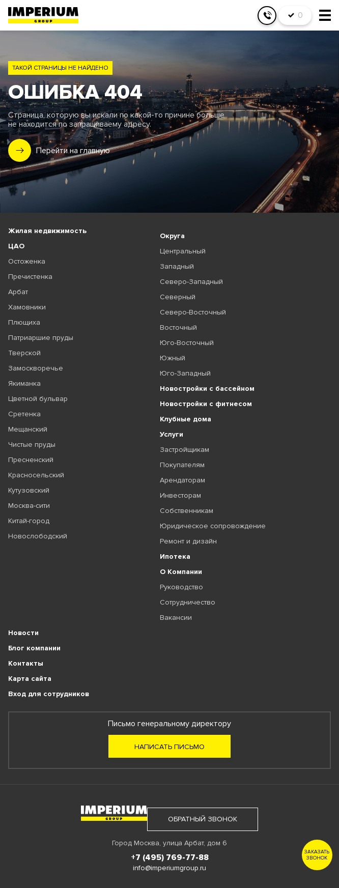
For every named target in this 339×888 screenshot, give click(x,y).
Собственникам (186, 510)
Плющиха (24, 322)
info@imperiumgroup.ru (169, 868)
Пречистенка (30, 276)
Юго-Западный (185, 373)
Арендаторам (182, 480)
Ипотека (175, 556)
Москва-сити (29, 505)
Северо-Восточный (193, 312)
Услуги (171, 434)
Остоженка (26, 261)
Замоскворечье (35, 368)
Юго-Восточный (187, 342)
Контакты (25, 663)
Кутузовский (28, 490)
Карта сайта (29, 678)
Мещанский (27, 429)
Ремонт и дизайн (188, 541)
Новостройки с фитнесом (206, 403)
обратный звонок (202, 819)
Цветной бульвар (38, 398)
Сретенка (24, 414)
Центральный (183, 251)
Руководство (181, 587)
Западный (177, 266)
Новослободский (37, 536)
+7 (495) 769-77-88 (170, 857)
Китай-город (28, 521)
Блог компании (34, 648)
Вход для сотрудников (48, 694)
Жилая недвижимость (47, 230)
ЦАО (16, 246)
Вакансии (176, 617)
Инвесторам (180, 495)
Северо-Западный (191, 281)
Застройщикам (184, 449)
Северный (177, 297)
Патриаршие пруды (40, 337)
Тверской (24, 353)
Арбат (18, 292)
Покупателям (182, 465)
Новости (23, 632)
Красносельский (36, 475)
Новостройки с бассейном (207, 388)
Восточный (178, 327)
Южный (172, 358)
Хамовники (27, 307)
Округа (172, 236)
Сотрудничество (187, 602)
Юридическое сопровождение (213, 526)
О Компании (181, 571)
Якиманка (24, 383)
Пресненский (30, 459)
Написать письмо (169, 746)
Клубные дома (185, 419)
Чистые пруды (31, 444)
